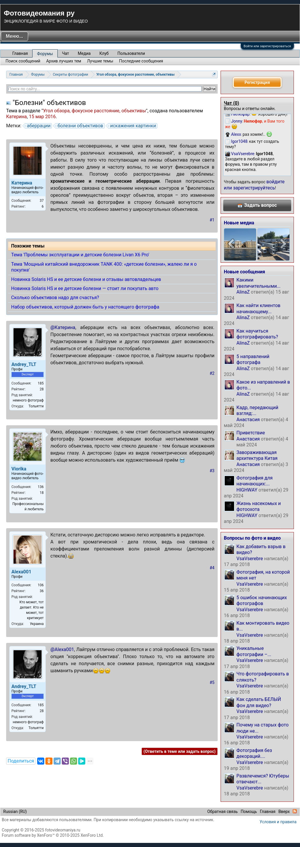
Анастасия (248, 419)
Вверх (284, 811)
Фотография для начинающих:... (254, 481)
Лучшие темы (100, 61)
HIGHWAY (246, 490)
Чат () (231, 103)
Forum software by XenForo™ (53, 835)
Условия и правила (278, 821)
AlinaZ (243, 292)
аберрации (38, 125)
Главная (20, 53)
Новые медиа (239, 223)
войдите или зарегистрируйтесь (254, 184)
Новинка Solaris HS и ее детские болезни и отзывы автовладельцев (86, 279)
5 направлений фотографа (252, 359)
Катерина (16, 116)
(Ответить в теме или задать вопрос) (180, 751)
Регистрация (257, 82)
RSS (295, 811)
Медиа (84, 53)
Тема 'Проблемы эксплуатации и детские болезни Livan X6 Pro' (80, 255)
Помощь (249, 811)
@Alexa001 (62, 649)
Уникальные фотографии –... (253, 651)
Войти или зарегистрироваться (267, 46)
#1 (212, 220)
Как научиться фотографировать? (257, 334)
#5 (212, 682)
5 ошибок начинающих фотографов (261, 600)
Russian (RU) (15, 811)
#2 (212, 373)
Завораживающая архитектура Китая (256, 455)
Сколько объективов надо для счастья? (55, 297)
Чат (65, 53)
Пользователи (131, 53)
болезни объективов (79, 125)
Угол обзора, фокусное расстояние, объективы (94, 111)
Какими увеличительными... (258, 283)
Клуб (103, 53)
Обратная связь (222, 811)
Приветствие (250, 433)
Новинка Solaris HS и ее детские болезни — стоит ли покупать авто (84, 288)
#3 (212, 470)
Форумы (45, 53)
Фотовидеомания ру (39, 13)
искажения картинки (132, 125)
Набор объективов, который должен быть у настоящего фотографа (85, 307)
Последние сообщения (141, 61)
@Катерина (62, 327)
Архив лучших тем (63, 61)
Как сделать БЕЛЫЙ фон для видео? (258, 702)
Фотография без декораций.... (254, 753)
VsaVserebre (249, 558)
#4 (212, 567)
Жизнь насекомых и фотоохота (258, 506)
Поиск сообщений (23, 61)
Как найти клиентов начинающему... (258, 308)
